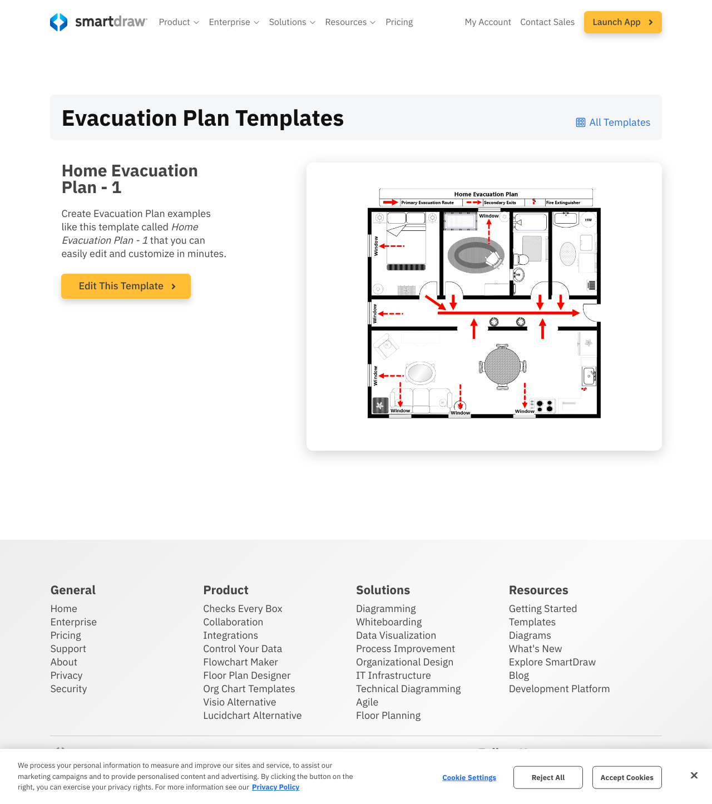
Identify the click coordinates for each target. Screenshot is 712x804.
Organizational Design (405, 661)
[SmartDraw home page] (98, 22)
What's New (535, 648)
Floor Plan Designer (246, 675)
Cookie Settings (469, 777)
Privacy (66, 675)
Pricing (65, 635)
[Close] (694, 775)
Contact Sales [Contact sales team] (547, 22)
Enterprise (73, 621)
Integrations (230, 635)
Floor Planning (388, 715)
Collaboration (233, 621)
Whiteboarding (389, 621)
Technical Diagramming (408, 688)
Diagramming (386, 608)
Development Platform (559, 688)
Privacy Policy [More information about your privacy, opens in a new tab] (275, 787)
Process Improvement (405, 648)
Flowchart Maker (240, 661)
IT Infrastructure (393, 675)
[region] (356, 776)
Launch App (623, 22)
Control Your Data (242, 648)
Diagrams (530, 635)
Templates (532, 621)
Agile (367, 702)
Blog (519, 675)
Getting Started (543, 608)
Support (68, 648)
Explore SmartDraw (552, 661)
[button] (179, 22)
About (63, 661)
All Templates (613, 122)
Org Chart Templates (249, 688)
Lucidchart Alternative (252, 715)
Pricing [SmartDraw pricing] (399, 22)
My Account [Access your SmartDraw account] (487, 22)
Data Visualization (396, 635)
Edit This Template (121, 285)
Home (63, 608)
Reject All (548, 777)
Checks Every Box (243, 608)
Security (68, 688)
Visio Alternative (239, 702)
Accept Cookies (627, 777)
